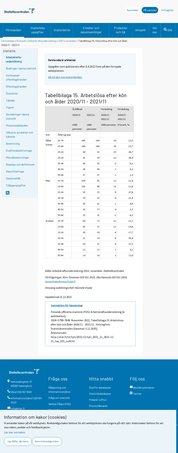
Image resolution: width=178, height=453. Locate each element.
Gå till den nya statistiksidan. (65, 77)
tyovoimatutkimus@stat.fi (60, 281)
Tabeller (10, 100)
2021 (60, 40)
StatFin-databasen (100, 387)
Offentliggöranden (16, 86)
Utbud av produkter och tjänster (19, 134)
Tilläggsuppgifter (16, 185)
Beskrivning (13, 143)
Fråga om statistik (59, 397)
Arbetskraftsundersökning (42, 40)
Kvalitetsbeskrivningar (19, 150)
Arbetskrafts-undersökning (14, 59)
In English (167, 10)
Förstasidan (13, 30)
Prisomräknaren (98, 405)
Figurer (10, 107)
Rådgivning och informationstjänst (59, 389)
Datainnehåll (13, 178)
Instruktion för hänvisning (66, 305)
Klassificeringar (15, 171)
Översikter (12, 93)
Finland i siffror (98, 399)
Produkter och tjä (120, 30)
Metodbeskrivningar (17, 157)
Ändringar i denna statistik (21, 68)
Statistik (21, 40)
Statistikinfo (62, 30)
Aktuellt (140, 30)
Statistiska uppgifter (37, 30)
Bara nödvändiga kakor (47, 441)
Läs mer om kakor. (15, 432)
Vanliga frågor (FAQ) (59, 403)
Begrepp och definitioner (20, 164)
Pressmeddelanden (17, 125)
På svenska (149, 10)
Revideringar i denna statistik (17, 116)
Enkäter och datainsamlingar (91, 30)
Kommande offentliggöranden (16, 77)
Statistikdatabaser (100, 393)
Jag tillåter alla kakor (18, 441)
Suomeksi (132, 10)
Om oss (154, 30)
